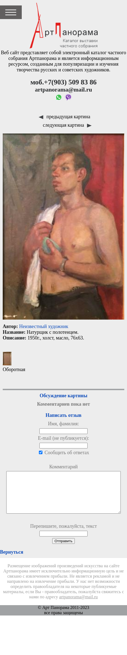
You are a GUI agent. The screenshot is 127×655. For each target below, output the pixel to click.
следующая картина (67, 125)
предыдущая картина (64, 116)
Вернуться (11, 560)
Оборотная (14, 362)
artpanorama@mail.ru (78, 605)
